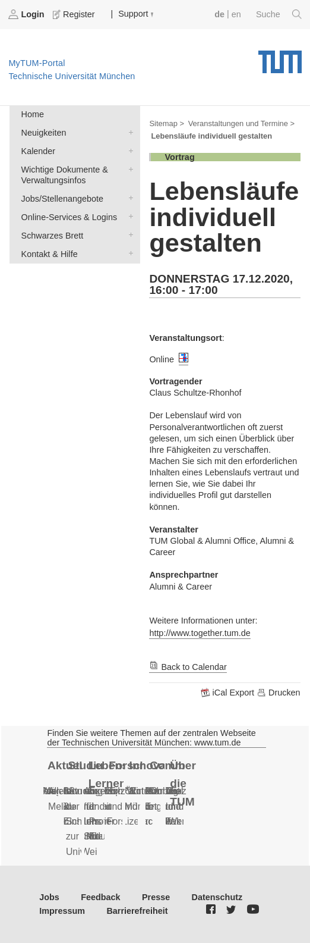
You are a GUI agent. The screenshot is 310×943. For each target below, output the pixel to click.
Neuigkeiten (128, 132)
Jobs (49, 897)
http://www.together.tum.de (199, 633)
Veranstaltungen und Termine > (241, 123)
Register (75, 14)
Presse (156, 897)
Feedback (100, 897)
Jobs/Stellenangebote (128, 198)
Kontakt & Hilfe (128, 253)
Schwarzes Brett (128, 235)
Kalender (128, 150)
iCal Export (229, 692)
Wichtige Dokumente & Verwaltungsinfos (128, 169)
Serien (51, 791)
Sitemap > (166, 123)
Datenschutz (217, 897)
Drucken (278, 692)
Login (27, 14)
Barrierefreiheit (136, 911)
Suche (279, 14)
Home (32, 114)
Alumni (154, 791)
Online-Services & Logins (128, 216)
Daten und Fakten (179, 806)
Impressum (62, 911)
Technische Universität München (280, 58)
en (236, 14)
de (219, 14)
